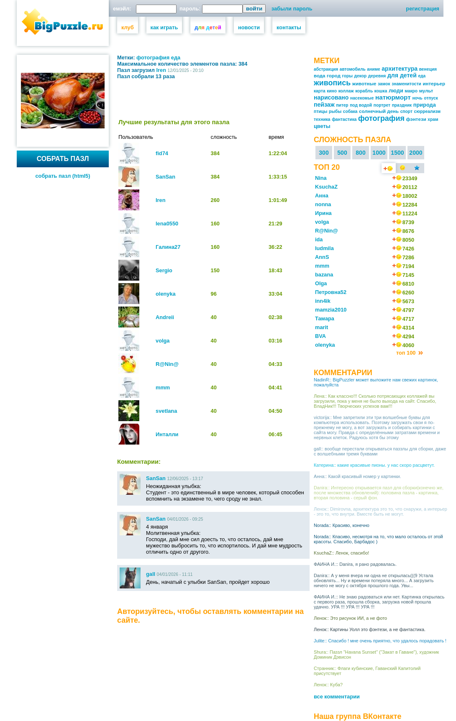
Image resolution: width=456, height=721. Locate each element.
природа (424, 105)
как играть (164, 27)
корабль (364, 91)
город (334, 75)
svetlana (166, 411)
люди (396, 90)
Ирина (323, 213)
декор (360, 76)
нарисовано (331, 97)
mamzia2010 (330, 310)
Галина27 (168, 247)
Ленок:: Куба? (328, 684)
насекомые (362, 98)
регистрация (422, 8)
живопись (332, 83)
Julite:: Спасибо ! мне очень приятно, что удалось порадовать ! (380, 640)
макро (411, 91)
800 (361, 152)
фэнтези (416, 119)
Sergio (164, 270)
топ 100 (406, 353)
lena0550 (167, 223)
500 (342, 152)
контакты (289, 27)
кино (332, 91)
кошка (380, 91)
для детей (402, 75)
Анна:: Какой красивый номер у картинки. (357, 476)
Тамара (324, 318)
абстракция (326, 69)
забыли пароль (292, 8)
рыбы (335, 111)
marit (321, 327)
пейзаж (324, 104)
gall (150, 574)
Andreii (165, 317)
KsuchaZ (326, 187)
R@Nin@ (167, 364)
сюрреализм (427, 111)
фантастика (344, 119)
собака (350, 111)
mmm (163, 387)
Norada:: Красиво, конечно (341, 525)
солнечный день (379, 111)
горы (347, 76)
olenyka (166, 294)
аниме (373, 69)
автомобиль (353, 69)
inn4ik (322, 301)
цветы (322, 126)
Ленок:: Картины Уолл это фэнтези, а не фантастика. (369, 629)
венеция (428, 69)
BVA (320, 336)
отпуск (431, 98)
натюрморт (393, 97)
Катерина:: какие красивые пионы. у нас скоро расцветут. (374, 465)
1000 (378, 152)
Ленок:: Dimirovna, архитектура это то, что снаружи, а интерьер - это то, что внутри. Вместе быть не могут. (380, 511)
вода (319, 75)
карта (319, 91)
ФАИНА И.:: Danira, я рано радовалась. (355, 564)
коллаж (346, 91)
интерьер (434, 83)
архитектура (400, 68)
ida (319, 239)
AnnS (322, 257)
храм (433, 119)
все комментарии (337, 696)
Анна (321, 195)
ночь (417, 98)
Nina (321, 178)
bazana (324, 274)
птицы (321, 111)
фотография (152, 57)
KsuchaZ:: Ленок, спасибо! (341, 552)
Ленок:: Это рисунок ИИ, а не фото (350, 618)
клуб (127, 27)
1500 (397, 152)
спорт (406, 111)
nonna (323, 204)
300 (324, 152)
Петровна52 (330, 292)
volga (162, 340)
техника (322, 119)
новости (249, 27)
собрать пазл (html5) (63, 176)
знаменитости (406, 84)
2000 (415, 152)
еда (175, 57)
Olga (321, 283)
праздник (402, 105)
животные (364, 83)
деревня (377, 76)
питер (342, 105)
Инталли (167, 434)
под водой (361, 105)
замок (384, 84)
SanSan (165, 177)
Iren (161, 70)
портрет (382, 105)
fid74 (162, 153)
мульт (426, 90)
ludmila (324, 248)
